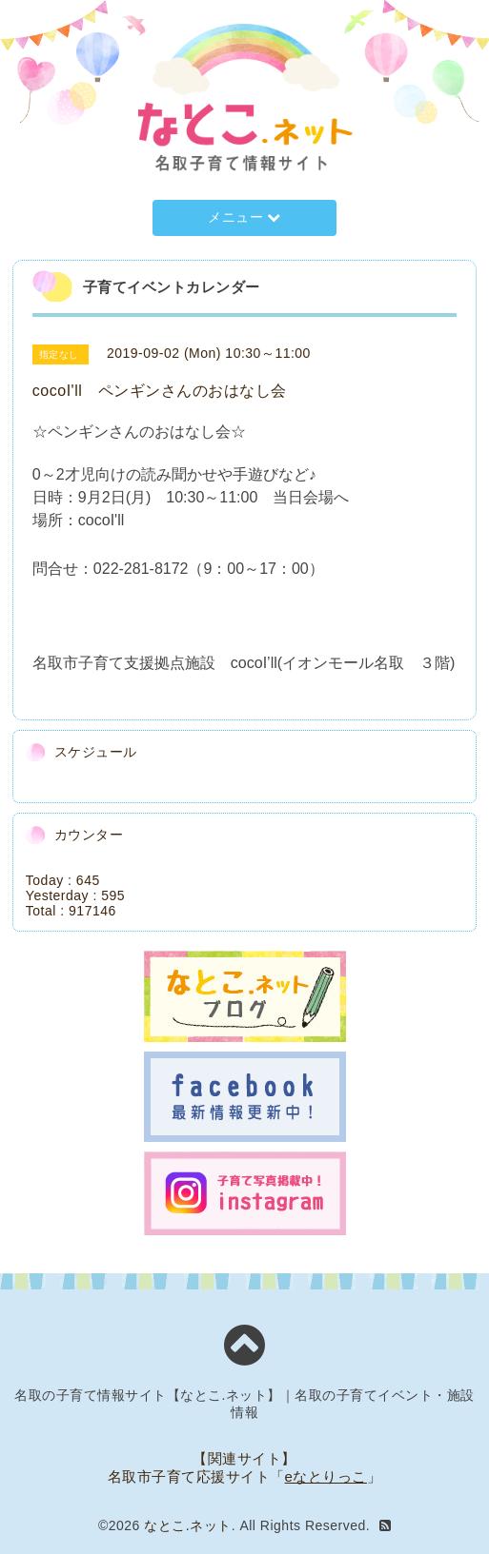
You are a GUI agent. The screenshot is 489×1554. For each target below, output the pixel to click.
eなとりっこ (326, 1476)
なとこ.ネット (187, 1525)
